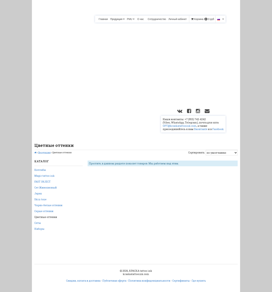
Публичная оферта (114, 280)
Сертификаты (181, 280)
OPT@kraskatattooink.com (180, 125)
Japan (38, 193)
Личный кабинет (177, 19)
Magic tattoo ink (44, 175)
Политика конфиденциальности (149, 280)
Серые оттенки (43, 211)
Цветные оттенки (45, 217)
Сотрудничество (157, 19)
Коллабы (40, 169)
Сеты (37, 223)
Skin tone (40, 199)
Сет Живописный (45, 187)
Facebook (218, 129)
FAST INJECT (42, 181)
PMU (130, 19)
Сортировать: (196, 152)
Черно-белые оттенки (48, 205)
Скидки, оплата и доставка (83, 280)
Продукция (117, 19)
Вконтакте (200, 129)
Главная (103, 19)
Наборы (39, 228)
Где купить (199, 280)
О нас (140, 19)
